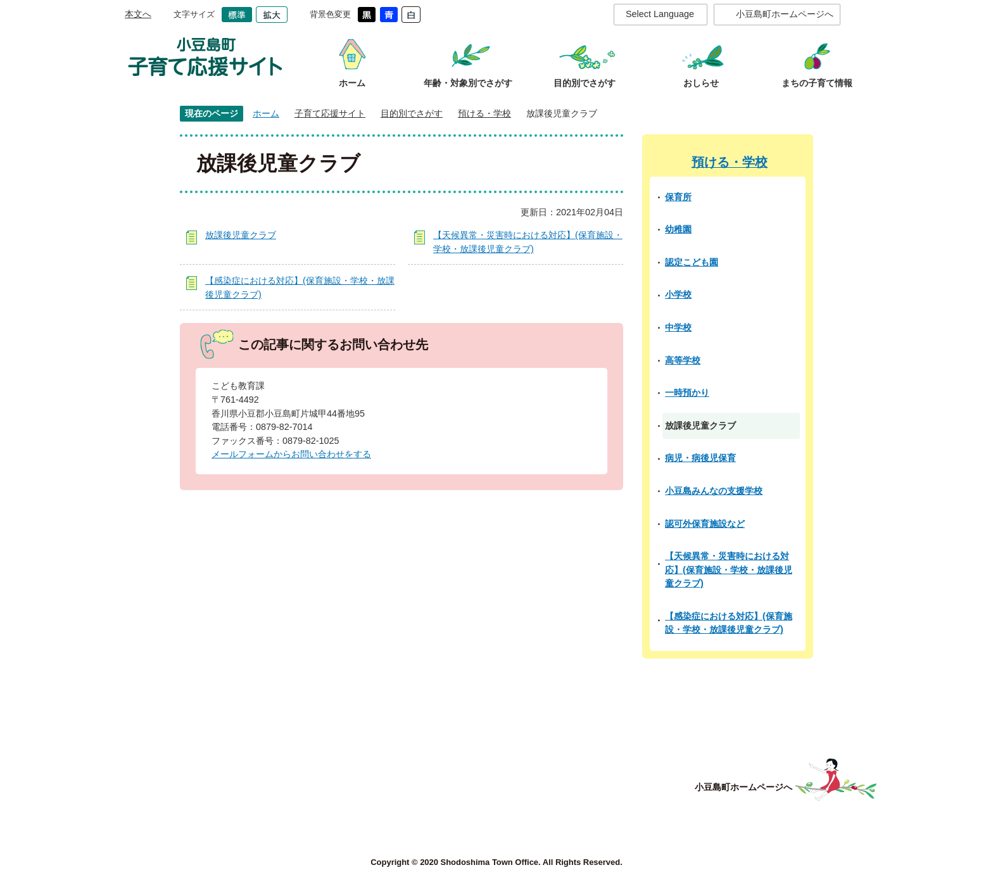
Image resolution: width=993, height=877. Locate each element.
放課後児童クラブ (240, 235)
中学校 (678, 327)
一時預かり (687, 393)
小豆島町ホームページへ (784, 14)
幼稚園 (678, 229)
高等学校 (682, 360)
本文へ (138, 14)
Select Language (660, 14)
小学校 (678, 294)
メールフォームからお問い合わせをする (291, 454)
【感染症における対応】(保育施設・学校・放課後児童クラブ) (728, 623)
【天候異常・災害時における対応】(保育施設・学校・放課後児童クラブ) (728, 569)
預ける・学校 (484, 113)
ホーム (266, 113)
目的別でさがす (412, 113)
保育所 (678, 197)
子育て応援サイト (329, 113)
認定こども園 (691, 262)
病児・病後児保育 (700, 458)
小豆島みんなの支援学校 (713, 491)
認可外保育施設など (705, 524)
